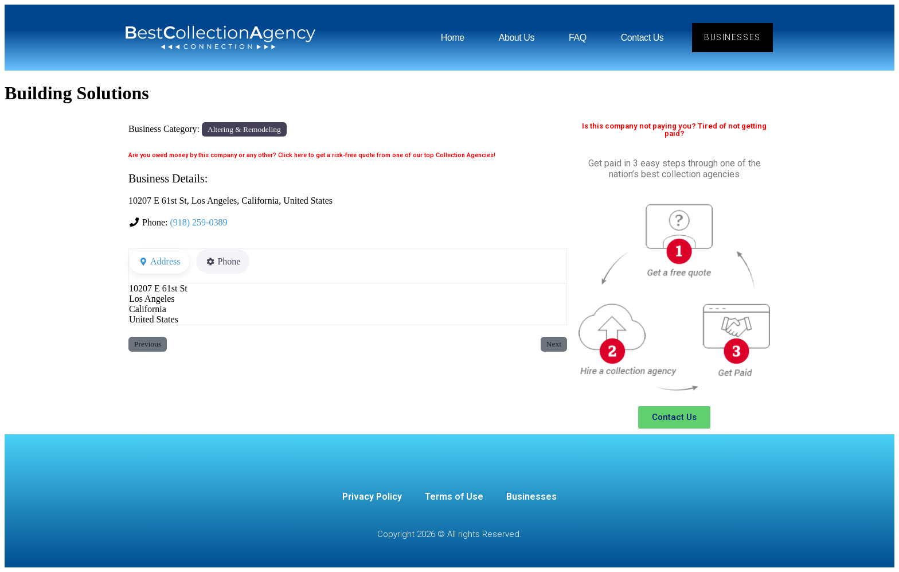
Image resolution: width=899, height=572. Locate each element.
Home (452, 37)
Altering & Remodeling (244, 129)
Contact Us (642, 37)
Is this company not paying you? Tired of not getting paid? (674, 130)
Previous (147, 344)
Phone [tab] (222, 261)
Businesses (531, 496)
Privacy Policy (372, 496)
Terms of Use (454, 496)
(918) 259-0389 (198, 222)
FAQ (578, 37)
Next (553, 344)
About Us (516, 37)
